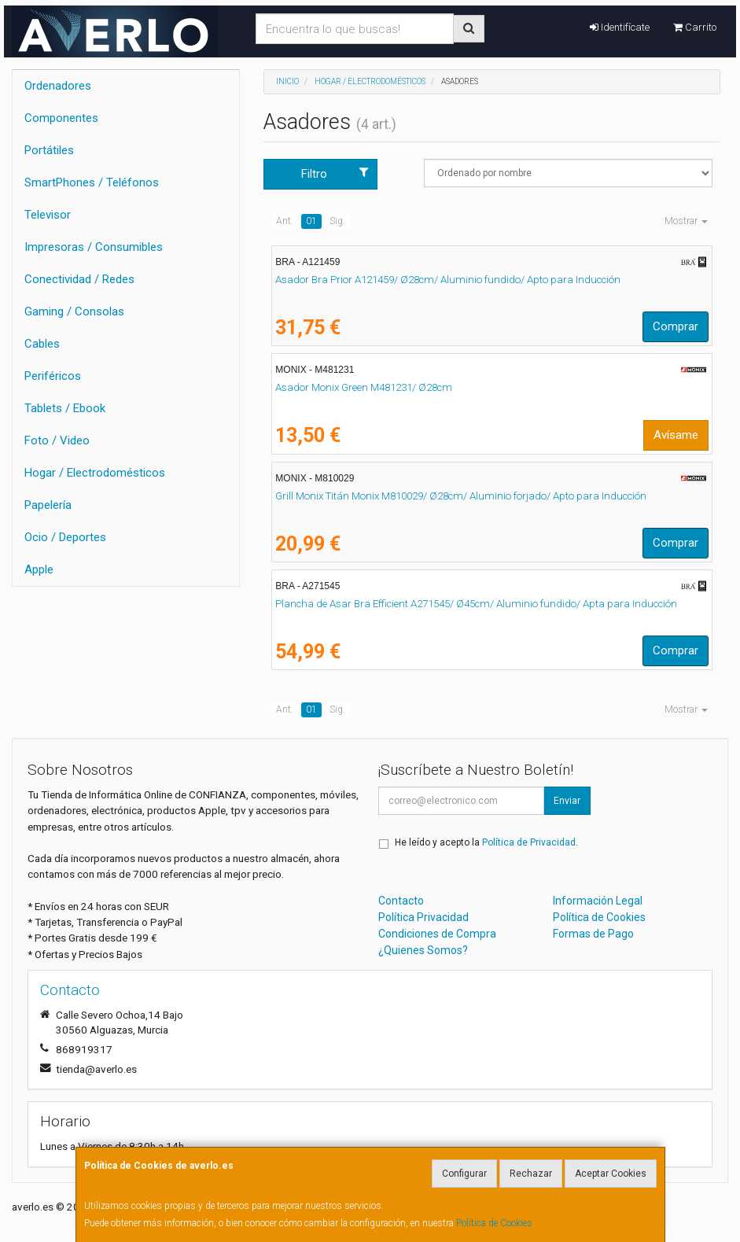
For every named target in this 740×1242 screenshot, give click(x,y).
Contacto (401, 900)
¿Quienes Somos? (423, 950)
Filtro (335, 173)
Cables (42, 344)
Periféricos (52, 376)
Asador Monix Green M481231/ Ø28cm (363, 387)
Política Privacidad (423, 917)
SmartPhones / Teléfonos (91, 182)
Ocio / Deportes (65, 537)
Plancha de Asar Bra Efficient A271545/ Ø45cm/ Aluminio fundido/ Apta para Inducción (476, 604)
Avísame (675, 435)
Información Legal (597, 900)
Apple (38, 569)
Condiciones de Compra (437, 933)
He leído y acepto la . (486, 842)
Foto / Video (57, 440)
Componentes (61, 118)
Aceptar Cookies (610, 1173)
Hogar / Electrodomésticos (94, 473)
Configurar (464, 1173)
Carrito (694, 27)
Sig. (337, 221)
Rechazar (531, 1173)
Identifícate (620, 27)
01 (311, 221)
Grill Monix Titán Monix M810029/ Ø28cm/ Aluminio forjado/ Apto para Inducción (460, 496)
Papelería (48, 505)
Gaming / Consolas (74, 311)
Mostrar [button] (686, 221)
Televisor (47, 215)
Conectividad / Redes (79, 279)
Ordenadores (57, 86)
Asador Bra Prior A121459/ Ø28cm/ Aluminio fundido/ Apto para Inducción (447, 280)
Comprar (675, 326)
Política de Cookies (494, 1223)
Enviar (567, 800)
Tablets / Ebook (64, 408)
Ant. (284, 221)
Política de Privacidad (529, 842)
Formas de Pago (593, 933)
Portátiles (49, 150)
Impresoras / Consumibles (93, 247)
